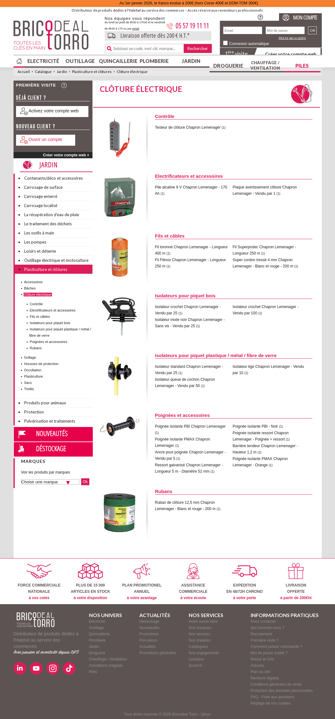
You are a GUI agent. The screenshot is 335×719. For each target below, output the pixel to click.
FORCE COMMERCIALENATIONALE (39, 581)
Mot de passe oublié (292, 38)
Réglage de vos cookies (271, 703)
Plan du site (261, 672)
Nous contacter (263, 621)
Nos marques (200, 628)
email (135, 28)
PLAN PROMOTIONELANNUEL (141, 581)
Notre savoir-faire (203, 621)
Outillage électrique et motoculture (56, 260)
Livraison (196, 659)
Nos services (199, 634)
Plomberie (154, 61)
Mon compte (305, 17)
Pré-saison (148, 640)
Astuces (257, 665)
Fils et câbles (40, 316)
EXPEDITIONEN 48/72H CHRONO (244, 581)
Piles (302, 66)
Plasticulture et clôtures (92, 72)
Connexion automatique (249, 44)
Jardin (191, 61)
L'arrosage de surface (43, 187)
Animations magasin (106, 665)
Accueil (24, 72)
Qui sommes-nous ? (267, 628)
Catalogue (43, 72)
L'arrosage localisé (40, 205)
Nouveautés (52, 433)
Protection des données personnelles (282, 690)
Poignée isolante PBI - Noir (255, 426)
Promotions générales (157, 653)
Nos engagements (204, 653)
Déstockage (51, 448)
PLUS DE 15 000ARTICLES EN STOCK (90, 581)
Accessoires (33, 282)
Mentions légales (265, 678)
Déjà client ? (31, 98)
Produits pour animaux (45, 402)
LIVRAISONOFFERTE (295, 581)
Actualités (147, 646)
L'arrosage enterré (40, 196)
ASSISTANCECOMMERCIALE (193, 581)
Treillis (29, 389)
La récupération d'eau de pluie (51, 214)
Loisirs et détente (40, 251)
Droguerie (228, 66)
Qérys (206, 714)
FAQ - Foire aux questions (272, 697)
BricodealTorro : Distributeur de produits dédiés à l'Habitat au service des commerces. (57, 37)
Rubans (36, 348)
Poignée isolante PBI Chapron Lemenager (190, 426)
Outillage (80, 61)
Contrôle (36, 304)
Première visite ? (265, 640)
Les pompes (35, 241)
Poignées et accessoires (48, 342)
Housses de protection (41, 364)
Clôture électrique (132, 72)
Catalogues (198, 646)
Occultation (33, 370)
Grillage (30, 357)
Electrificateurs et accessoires (53, 310)
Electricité (43, 61)
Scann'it (195, 665)
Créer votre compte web (290, 54)
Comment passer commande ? (276, 646)
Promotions (149, 634)
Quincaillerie (117, 61)
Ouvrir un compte (45, 139)
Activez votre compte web (54, 110)
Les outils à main (39, 232)
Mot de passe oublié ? (269, 653)
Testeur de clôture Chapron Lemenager (188, 127)
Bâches (30, 288)
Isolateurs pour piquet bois (50, 323)
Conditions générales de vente (276, 684)
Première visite (36, 85)
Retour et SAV (263, 659)
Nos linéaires (199, 640)
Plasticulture (33, 376)
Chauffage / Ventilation (265, 65)
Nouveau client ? (35, 126)
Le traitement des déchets (48, 223)
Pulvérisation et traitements (49, 421)
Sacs (28, 383)
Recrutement (261, 634)
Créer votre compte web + (66, 155)
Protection (34, 411)
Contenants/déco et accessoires (53, 178)
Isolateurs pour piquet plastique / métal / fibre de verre (216, 355)
